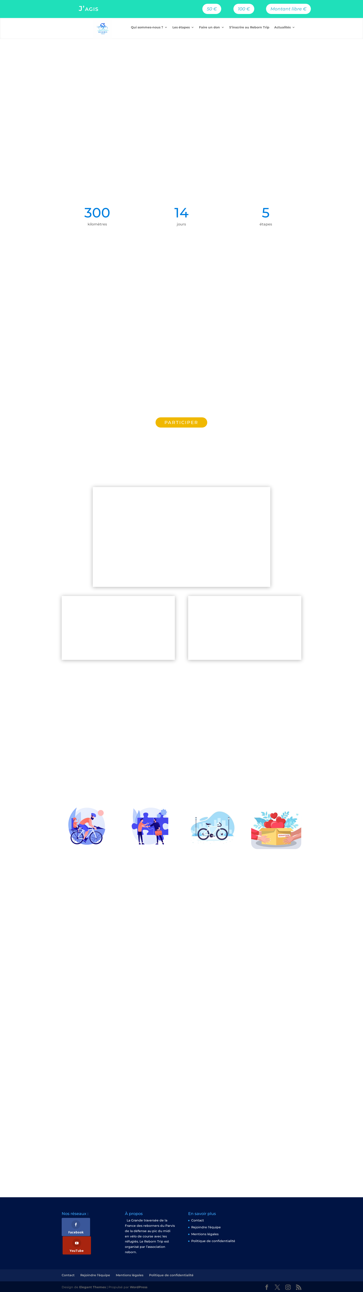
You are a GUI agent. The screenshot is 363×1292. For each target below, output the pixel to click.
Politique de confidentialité (213, 1241)
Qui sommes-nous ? (147, 27)
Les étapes (181, 27)
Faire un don (209, 27)
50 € (212, 9)
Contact (197, 1220)
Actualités (282, 27)
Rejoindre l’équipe (206, 1227)
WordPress (138, 1286)
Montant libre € (288, 9)
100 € (244, 9)
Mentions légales (205, 1234)
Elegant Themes (92, 1286)
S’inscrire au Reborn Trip (249, 27)
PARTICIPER (181, 422)
